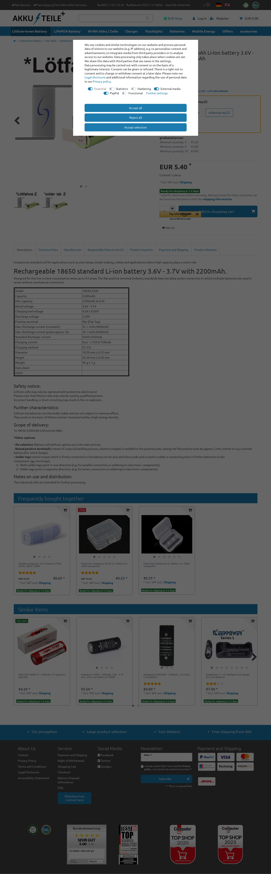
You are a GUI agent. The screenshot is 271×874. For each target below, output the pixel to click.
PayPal (114, 93)
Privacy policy (102, 81)
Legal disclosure (95, 77)
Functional (136, 93)
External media (170, 89)
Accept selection (135, 127)
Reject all (135, 117)
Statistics (122, 89)
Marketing (144, 89)
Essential (100, 89)
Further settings (157, 93)
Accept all (135, 108)
